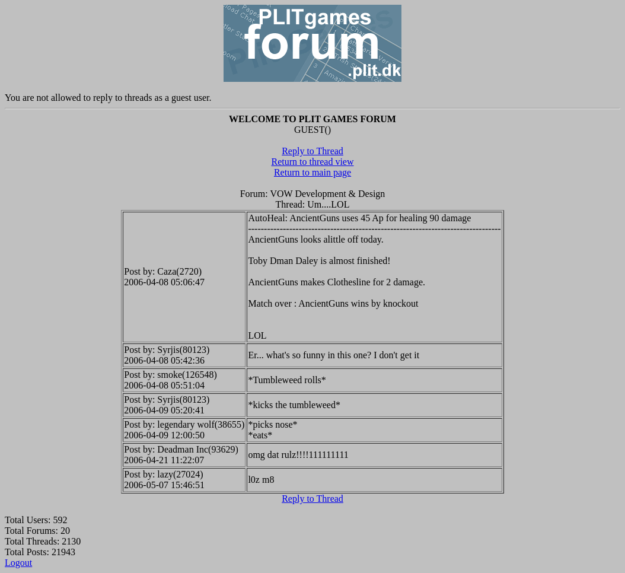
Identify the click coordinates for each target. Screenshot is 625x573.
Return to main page (312, 172)
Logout (18, 563)
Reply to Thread (312, 151)
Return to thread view (312, 162)
